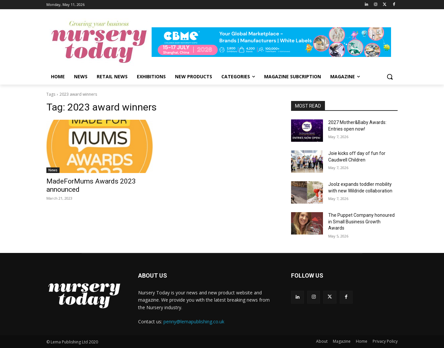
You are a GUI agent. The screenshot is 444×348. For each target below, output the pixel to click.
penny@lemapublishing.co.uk (193, 321)
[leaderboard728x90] (275, 42)
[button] (390, 77)
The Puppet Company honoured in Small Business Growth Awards (361, 221)
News (53, 170)
